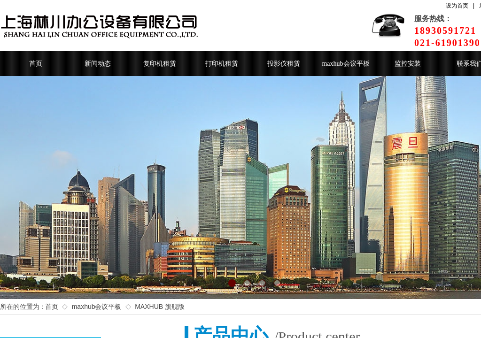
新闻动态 (98, 63)
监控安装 (408, 63)
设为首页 (457, 5)
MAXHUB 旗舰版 (160, 306)
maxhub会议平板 (345, 63)
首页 (35, 63)
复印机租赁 (159, 63)
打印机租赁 (221, 63)
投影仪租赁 (283, 63)
